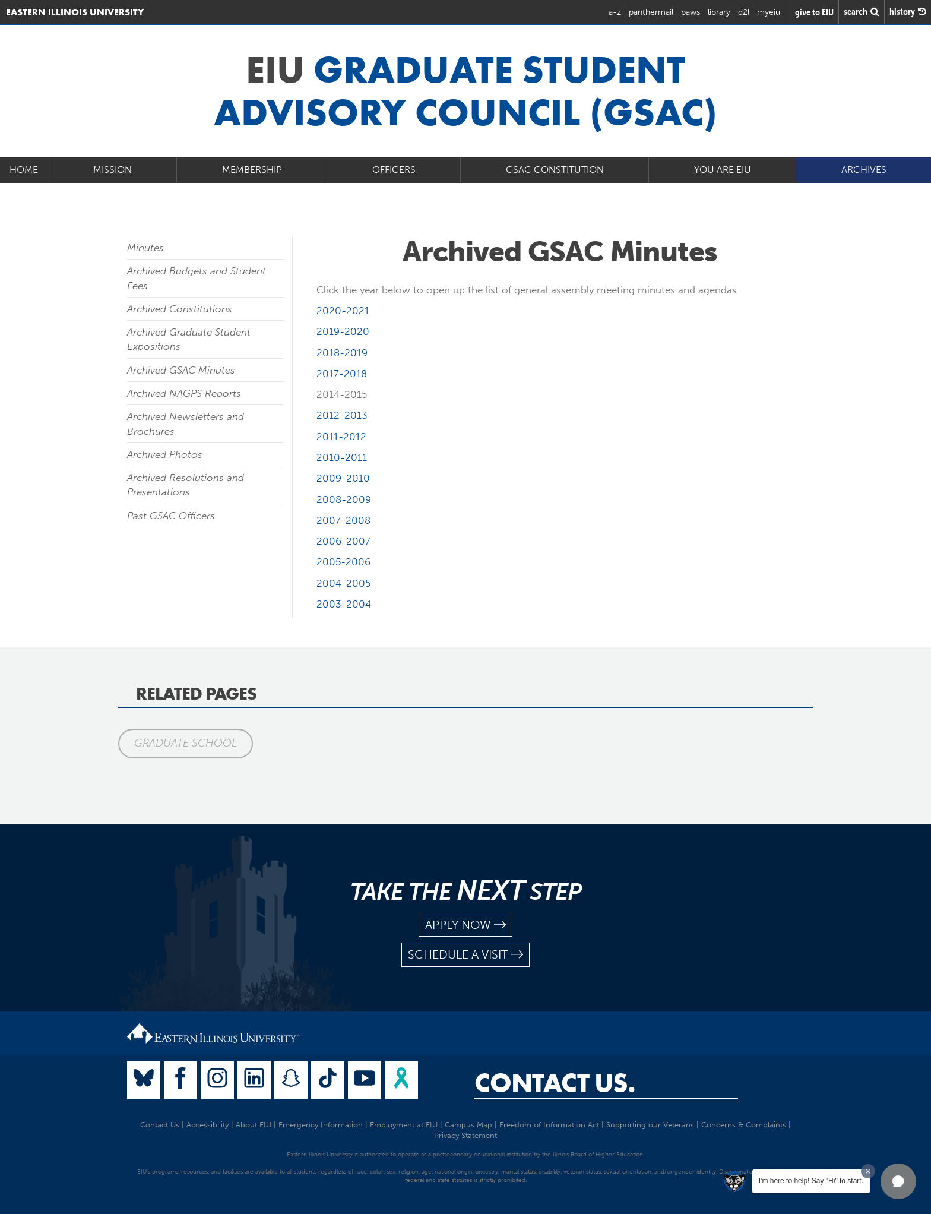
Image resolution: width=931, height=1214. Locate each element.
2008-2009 (343, 499)
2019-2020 (342, 331)
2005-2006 (343, 562)
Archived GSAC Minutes (181, 370)
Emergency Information (320, 1124)
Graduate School (185, 743)
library (719, 12)
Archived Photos (164, 454)
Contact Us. (554, 1083)
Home (24, 169)
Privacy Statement (465, 1135)
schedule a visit (465, 954)
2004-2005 (343, 583)
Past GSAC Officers (171, 515)
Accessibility (207, 1124)
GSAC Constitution (555, 169)
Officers (394, 169)
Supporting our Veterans (650, 1124)
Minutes (145, 248)
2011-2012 (341, 436)
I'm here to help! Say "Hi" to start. (811, 1181)
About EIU (253, 1124)
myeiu (768, 12)
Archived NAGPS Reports (184, 393)
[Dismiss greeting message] (868, 1171)
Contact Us (159, 1124)
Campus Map (468, 1124)
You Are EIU (722, 169)
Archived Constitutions (179, 309)
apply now (465, 925)
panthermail (651, 12)
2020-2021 (342, 311)
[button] (898, 1181)
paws (690, 12)
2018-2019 (342, 353)
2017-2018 (341, 374)
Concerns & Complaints (743, 1124)
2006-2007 (343, 541)
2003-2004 (343, 604)
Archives (863, 169)
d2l (743, 12)
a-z (615, 12)
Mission (112, 169)
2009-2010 (343, 478)
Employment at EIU (404, 1124)
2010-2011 (341, 457)
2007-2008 (343, 520)
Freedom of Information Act (549, 1124)
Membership (252, 169)
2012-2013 (342, 415)
